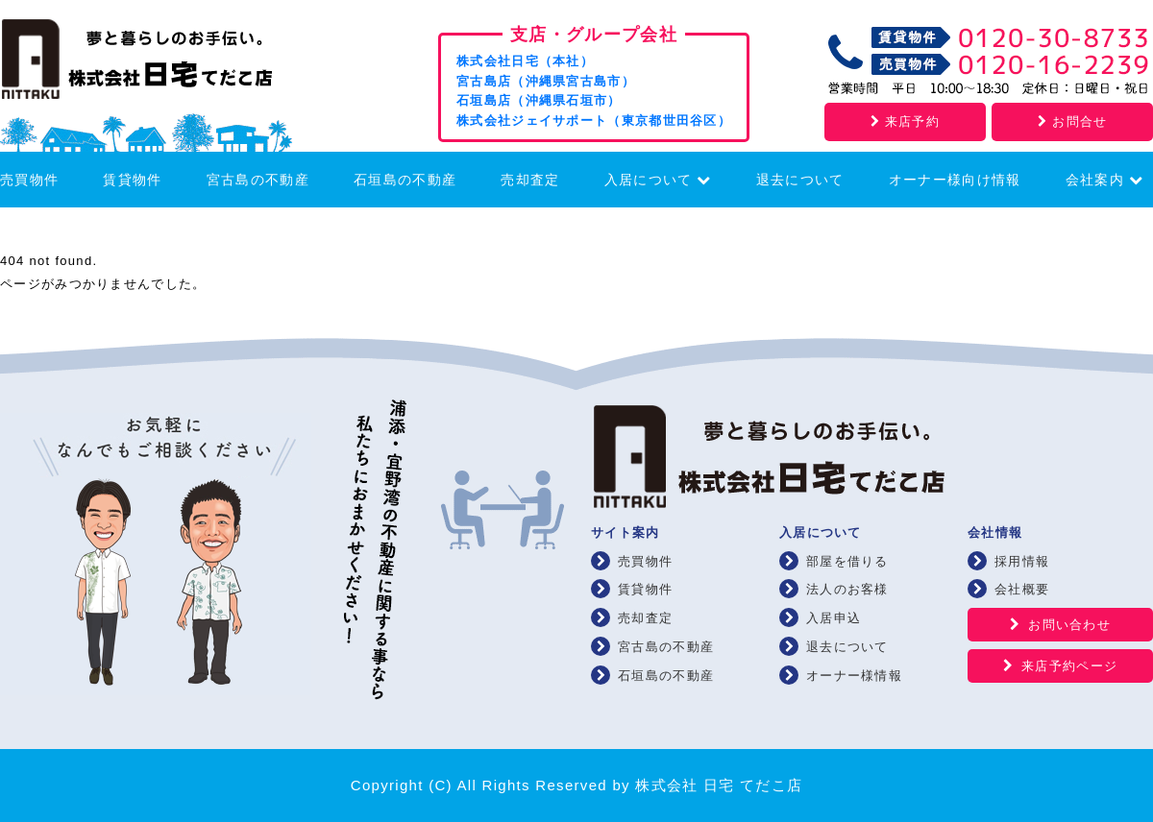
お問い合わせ (1069, 624)
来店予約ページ (1069, 666)
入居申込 (833, 618)
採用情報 (1021, 561)
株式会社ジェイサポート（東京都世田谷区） (593, 120)
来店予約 (905, 121)
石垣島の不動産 (405, 179)
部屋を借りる (847, 561)
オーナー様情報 (854, 675)
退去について (800, 179)
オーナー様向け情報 (955, 179)
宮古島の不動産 (258, 179)
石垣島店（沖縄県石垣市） (539, 100)
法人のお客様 (847, 589)
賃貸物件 (132, 179)
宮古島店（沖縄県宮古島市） (545, 81)
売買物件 (29, 179)
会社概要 (1021, 589)
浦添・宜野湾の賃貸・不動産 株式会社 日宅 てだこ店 (163, 63)
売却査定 (530, 179)
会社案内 (1104, 179)
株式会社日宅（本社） (525, 61)
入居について (658, 179)
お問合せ (1072, 121)
